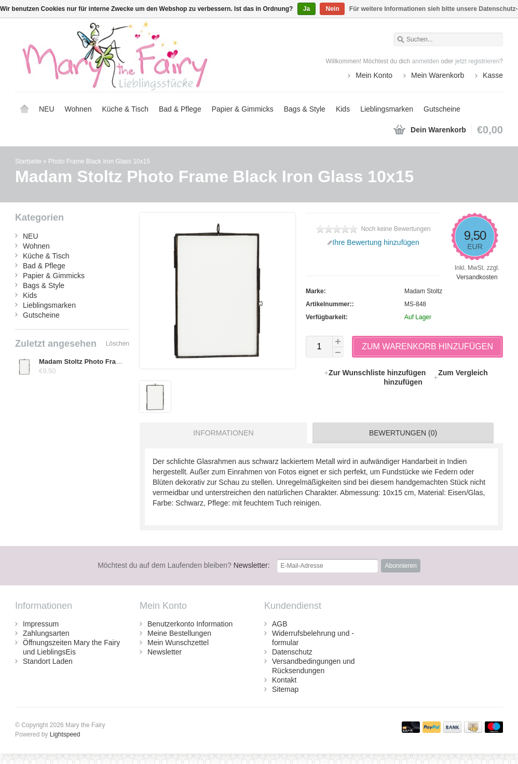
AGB (280, 624)
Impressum (41, 624)
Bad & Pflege (180, 109)
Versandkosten (476, 277)
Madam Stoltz (423, 291)
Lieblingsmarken (386, 109)
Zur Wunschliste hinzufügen (375, 373)
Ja (306, 8)
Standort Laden (48, 661)
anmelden (426, 61)
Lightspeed (65, 734)
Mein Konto (374, 75)
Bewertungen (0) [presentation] (403, 433)
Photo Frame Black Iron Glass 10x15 (99, 161)
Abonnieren (400, 565)
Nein (332, 8)
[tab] (220, 432)
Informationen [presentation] (223, 433)
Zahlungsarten (46, 633)
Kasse (493, 75)
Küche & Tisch (125, 109)
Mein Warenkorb (437, 75)
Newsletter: (184, 565)
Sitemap (285, 689)
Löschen (117, 343)
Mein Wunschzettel (178, 642)
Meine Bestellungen (179, 633)
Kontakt (284, 680)
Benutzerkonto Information (190, 624)
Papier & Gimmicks (243, 109)
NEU (46, 109)
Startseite (24, 109)
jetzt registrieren (477, 61)
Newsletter (164, 652)
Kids (343, 109)
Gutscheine (442, 109)
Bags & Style (304, 109)
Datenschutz (292, 652)
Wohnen (78, 109)
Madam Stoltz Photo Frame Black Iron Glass (109, 361)
